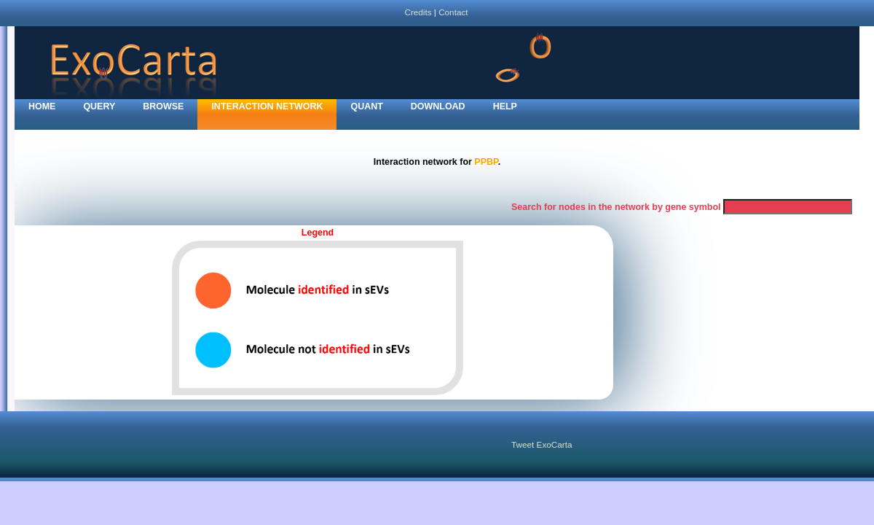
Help (505, 106)
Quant (366, 106)
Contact (453, 12)
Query (99, 106)
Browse (163, 106)
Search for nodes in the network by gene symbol (616, 207)
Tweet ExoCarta (541, 444)
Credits (417, 12)
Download (438, 106)
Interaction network (267, 106)
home (41, 106)
